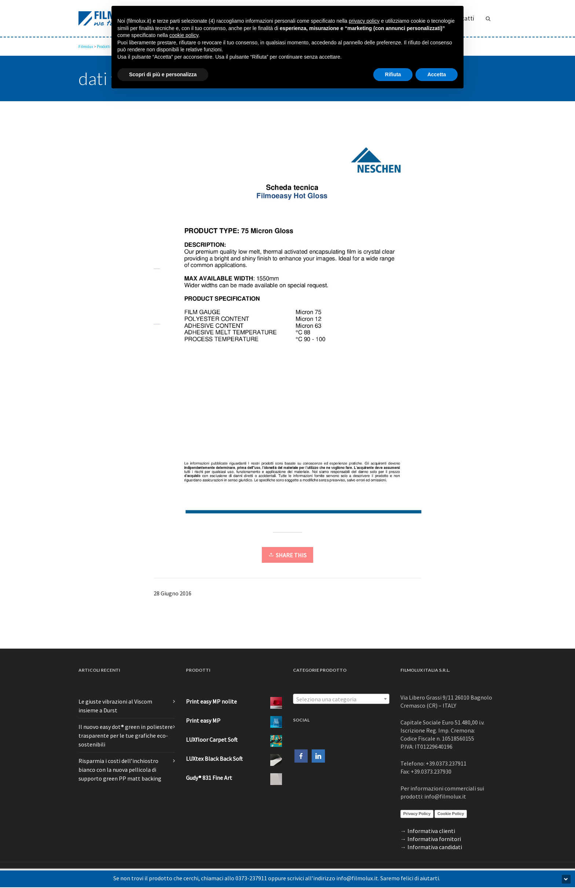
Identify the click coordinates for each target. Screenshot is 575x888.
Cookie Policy (450, 813)
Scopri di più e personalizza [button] (163, 74)
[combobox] (341, 699)
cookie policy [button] (183, 35)
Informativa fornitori (434, 839)
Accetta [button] (436, 74)
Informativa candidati (434, 847)
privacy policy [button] (364, 21)
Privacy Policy (417, 813)
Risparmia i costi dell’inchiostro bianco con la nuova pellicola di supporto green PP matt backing (119, 769)
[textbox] (341, 699)
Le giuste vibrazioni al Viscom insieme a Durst (115, 706)
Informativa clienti (431, 830)
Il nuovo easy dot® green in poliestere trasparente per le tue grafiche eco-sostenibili (125, 735)
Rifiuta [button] (393, 74)
